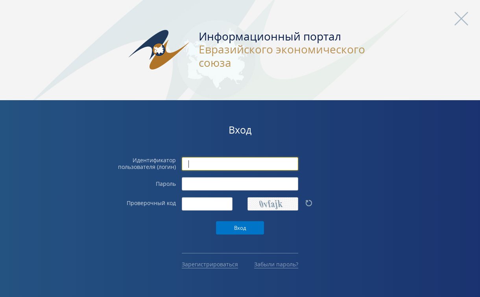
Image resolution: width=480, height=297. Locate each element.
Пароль (166, 184)
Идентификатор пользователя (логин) (147, 163)
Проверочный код (151, 203)
